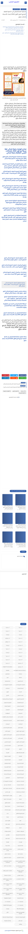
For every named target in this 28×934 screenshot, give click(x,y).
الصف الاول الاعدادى (7, 727)
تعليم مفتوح (7, 802)
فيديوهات (8, 827)
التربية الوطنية (20, 702)
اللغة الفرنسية (7, 767)
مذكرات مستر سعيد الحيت (7, 884)
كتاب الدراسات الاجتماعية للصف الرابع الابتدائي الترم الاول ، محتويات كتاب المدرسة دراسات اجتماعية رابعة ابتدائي (15, 298)
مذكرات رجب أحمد (7, 866)
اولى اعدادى (7, 792)
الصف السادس (7, 745)
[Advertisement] (14, 51)
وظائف (20, 924)
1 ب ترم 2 (7, 627)
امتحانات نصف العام (7, 788)
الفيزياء (7, 752)
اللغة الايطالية (8, 763)
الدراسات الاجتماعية (7, 720)
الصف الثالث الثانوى (8, 734)
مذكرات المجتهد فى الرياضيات (8, 862)
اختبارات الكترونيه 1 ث (7, 684)
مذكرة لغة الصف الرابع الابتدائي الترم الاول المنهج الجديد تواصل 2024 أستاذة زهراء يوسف (14, 195)
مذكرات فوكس (20, 875)
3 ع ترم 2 (7, 652)
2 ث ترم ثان (20, 645)
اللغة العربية (22, 393)
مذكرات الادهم (8, 854)
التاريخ (7, 695)
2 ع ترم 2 (20, 649)
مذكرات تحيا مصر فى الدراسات (20, 867)
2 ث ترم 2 (20, 641)
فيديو (20, 827)
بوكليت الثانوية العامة (7, 795)
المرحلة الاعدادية (7, 774)
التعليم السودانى (20, 706)
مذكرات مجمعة (7, 875)
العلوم (20, 749)
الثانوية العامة (8, 706)
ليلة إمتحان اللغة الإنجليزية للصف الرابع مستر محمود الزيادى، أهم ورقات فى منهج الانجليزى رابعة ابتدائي (21, 527)
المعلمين (8, 777)
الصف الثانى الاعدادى (7, 738)
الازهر (8, 692)
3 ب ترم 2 (20, 652)
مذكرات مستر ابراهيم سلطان (7, 880)
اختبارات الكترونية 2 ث (20, 684)
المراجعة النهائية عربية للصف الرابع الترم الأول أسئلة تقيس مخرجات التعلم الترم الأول (14, 210)
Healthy (7, 670)
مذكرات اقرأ (20, 854)
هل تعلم (20, 920)
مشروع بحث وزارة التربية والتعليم (7, 894)
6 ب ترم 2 (7, 663)
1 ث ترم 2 (7, 631)
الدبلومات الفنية (20, 720)
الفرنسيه (7, 749)
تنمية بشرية (7, 806)
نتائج (8, 912)
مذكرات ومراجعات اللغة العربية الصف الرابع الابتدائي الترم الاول (14, 30)
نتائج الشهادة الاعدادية (20, 917)
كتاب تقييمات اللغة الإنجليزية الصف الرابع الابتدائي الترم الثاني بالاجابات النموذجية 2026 (8, 508)
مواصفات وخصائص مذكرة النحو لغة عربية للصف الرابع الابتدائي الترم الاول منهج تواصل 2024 (13, 27)
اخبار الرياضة (7, 681)
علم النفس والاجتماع (20, 824)
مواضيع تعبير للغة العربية (20, 913)
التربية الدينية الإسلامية (7, 699)
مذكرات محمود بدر (20, 879)
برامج (20, 795)
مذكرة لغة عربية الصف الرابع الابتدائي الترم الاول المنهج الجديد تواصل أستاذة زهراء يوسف (14, 180)
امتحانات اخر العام (20, 781)
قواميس (7, 835)
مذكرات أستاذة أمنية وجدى (7, 850)
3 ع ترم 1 (20, 656)
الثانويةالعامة (20, 709)
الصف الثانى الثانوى (20, 742)
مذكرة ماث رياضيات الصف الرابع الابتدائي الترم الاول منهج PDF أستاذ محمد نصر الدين (14, 274)
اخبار (8, 677)
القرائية (20, 756)
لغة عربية (8, 845)
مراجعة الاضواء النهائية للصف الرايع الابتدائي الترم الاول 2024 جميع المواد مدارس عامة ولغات (15, 202)
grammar (8, 674)
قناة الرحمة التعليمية (20, 835)
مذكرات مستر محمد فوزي (7, 889)
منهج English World (7, 905)
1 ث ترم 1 (20, 631)
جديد (8, 813)
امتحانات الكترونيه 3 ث (7, 781)
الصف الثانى (20, 738)
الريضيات (7, 724)
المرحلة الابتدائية (20, 774)
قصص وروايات (7, 831)
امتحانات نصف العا (20, 788)
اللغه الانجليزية (20, 770)
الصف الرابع (16, 9)
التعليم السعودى (7, 702)
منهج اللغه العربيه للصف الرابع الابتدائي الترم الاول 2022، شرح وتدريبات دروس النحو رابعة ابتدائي (14, 173)
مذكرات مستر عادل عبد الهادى (20, 889)
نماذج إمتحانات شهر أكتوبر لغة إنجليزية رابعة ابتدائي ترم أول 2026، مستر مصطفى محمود (8, 546)
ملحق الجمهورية (7, 898)
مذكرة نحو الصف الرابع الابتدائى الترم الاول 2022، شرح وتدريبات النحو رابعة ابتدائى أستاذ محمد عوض (14, 158)
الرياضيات (20, 724)
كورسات (20, 842)
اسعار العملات (20, 688)
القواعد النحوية (7, 391)
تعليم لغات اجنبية (7, 799)
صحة (7, 817)
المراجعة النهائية (7, 770)
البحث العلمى (20, 695)
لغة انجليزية (20, 845)
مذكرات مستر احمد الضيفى (20, 884)
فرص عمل (7, 824)
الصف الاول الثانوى (20, 731)
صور (20, 820)
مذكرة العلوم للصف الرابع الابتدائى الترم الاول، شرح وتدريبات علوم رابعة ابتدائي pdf (12, 34)
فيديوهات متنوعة (20, 831)
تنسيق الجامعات (20, 806)
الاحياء (20, 692)
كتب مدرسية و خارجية (20, 838)
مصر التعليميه (20, 898)
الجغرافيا (20, 713)
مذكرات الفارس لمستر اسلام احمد (20, 862)
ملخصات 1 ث (20, 901)
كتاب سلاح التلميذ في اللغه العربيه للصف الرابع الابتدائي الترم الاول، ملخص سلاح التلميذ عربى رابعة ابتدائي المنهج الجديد (14, 165)
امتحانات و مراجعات (20, 792)
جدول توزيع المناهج (20, 813)
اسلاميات (8, 688)
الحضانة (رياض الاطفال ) (7, 717)
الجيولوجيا (8, 713)
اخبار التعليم (20, 681)
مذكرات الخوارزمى (20, 857)
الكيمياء (20, 759)
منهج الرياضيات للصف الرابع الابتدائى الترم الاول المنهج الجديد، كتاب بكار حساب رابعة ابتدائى (14, 267)
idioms (20, 677)
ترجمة (20, 799)
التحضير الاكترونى (20, 699)
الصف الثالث (7, 731)
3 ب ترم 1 (7, 649)
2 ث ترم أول (7, 641)
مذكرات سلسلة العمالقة (20, 871)
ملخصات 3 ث (20, 905)
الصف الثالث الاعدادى (20, 734)
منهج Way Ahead (20, 908)
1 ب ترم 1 (20, 627)
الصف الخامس (7, 742)
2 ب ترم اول (7, 638)
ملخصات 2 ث (7, 901)
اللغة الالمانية (8, 759)
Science (20, 674)
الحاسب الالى (20, 717)
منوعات (7, 908)
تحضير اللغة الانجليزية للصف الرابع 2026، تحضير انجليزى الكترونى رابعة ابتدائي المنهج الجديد (21, 508)
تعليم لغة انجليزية (20, 802)
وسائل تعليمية (7, 920)
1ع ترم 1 (20, 634)
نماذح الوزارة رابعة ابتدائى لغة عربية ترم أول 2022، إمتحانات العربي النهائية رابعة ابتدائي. (15, 151)
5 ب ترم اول (20, 663)
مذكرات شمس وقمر (7, 870)
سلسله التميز (20, 817)
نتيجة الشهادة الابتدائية (8, 917)
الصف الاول (20, 727)
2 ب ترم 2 (20, 638)
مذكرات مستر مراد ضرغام (20, 894)
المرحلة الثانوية (20, 777)
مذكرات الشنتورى (7, 857)
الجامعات (8, 709)
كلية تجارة (8, 838)
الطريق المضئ (14, 2)
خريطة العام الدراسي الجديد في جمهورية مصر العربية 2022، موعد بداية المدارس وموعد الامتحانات (14, 305)
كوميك (7, 842)
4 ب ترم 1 (23, 9)
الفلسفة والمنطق (20, 752)
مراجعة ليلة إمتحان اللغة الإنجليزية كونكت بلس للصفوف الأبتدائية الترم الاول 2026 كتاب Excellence (8, 527)
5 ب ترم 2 (7, 659)
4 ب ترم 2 (20, 659)
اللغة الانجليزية (20, 763)
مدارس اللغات (20, 849)
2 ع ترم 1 (7, 645)
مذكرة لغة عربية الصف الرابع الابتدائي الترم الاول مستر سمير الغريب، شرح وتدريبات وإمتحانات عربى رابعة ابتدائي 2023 (14, 187)
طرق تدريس (7, 820)
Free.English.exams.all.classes (20, 670)
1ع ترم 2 (7, 634)
